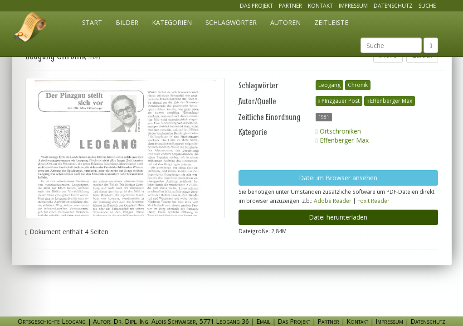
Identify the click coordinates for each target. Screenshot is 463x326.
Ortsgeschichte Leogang (30, 28)
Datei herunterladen (338, 217)
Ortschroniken (338, 131)
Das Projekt (256, 6)
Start (92, 22)
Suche (427, 6)
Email (263, 321)
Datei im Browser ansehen (338, 177)
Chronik (358, 85)
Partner (290, 6)
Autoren (285, 22)
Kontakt (320, 6)
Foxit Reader (373, 200)
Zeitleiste (331, 22)
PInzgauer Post (339, 101)
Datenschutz (393, 6)
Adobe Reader (332, 200)
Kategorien (172, 22)
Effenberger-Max (342, 140)
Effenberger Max (389, 101)
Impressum (353, 6)
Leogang (329, 85)
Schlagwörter (231, 22)
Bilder (127, 22)
